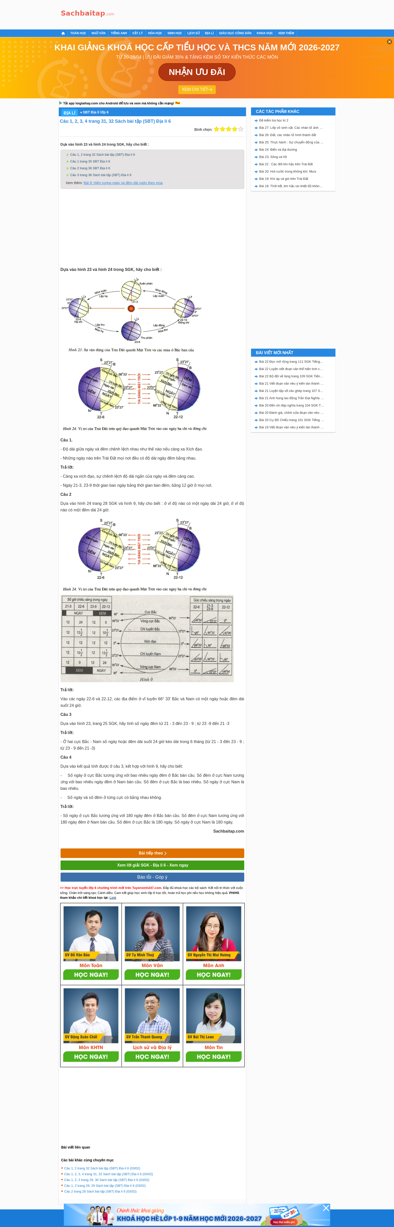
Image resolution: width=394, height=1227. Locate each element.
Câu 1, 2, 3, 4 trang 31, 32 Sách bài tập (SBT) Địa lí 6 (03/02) (108, 1174)
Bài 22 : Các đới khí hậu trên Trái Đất (286, 164)
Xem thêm (286, 33)
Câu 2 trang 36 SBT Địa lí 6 (90, 168)
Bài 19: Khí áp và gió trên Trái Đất (283, 179)
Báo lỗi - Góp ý (152, 877)
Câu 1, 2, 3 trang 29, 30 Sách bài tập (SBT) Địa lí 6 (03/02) (107, 1180)
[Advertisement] (208, 14)
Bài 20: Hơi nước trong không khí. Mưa (287, 171)
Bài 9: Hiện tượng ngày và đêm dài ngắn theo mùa (123, 183)
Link (113, 897)
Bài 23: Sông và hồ (273, 157)
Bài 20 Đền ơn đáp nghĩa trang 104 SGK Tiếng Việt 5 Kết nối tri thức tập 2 (291, 405)
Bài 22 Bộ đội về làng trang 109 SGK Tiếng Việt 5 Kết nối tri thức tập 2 (291, 376)
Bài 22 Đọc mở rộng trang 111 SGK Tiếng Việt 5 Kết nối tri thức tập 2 (291, 361)
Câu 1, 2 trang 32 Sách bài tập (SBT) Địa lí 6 (102, 154)
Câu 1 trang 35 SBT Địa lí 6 (90, 161)
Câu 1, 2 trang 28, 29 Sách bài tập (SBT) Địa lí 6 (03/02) (105, 1186)
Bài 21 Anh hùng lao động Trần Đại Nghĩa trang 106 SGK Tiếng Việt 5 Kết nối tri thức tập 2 (291, 398)
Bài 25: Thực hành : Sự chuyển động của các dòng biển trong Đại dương (291, 142)
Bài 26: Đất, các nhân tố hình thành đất (287, 135)
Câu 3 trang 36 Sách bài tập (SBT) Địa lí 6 (100, 175)
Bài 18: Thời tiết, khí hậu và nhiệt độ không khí (291, 186)
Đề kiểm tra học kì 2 (273, 120)
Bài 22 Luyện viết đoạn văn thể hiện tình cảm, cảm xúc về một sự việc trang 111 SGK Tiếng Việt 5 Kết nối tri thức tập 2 (291, 369)
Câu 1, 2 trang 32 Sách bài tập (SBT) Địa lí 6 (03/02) (102, 1168)
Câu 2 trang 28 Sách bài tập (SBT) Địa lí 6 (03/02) (100, 1191)
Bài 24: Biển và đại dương (278, 149)
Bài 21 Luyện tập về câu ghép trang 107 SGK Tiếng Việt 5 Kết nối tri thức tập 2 (291, 391)
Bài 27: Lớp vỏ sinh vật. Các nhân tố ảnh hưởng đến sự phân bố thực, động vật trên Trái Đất (291, 128)
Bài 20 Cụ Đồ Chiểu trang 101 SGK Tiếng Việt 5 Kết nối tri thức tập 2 (291, 420)
